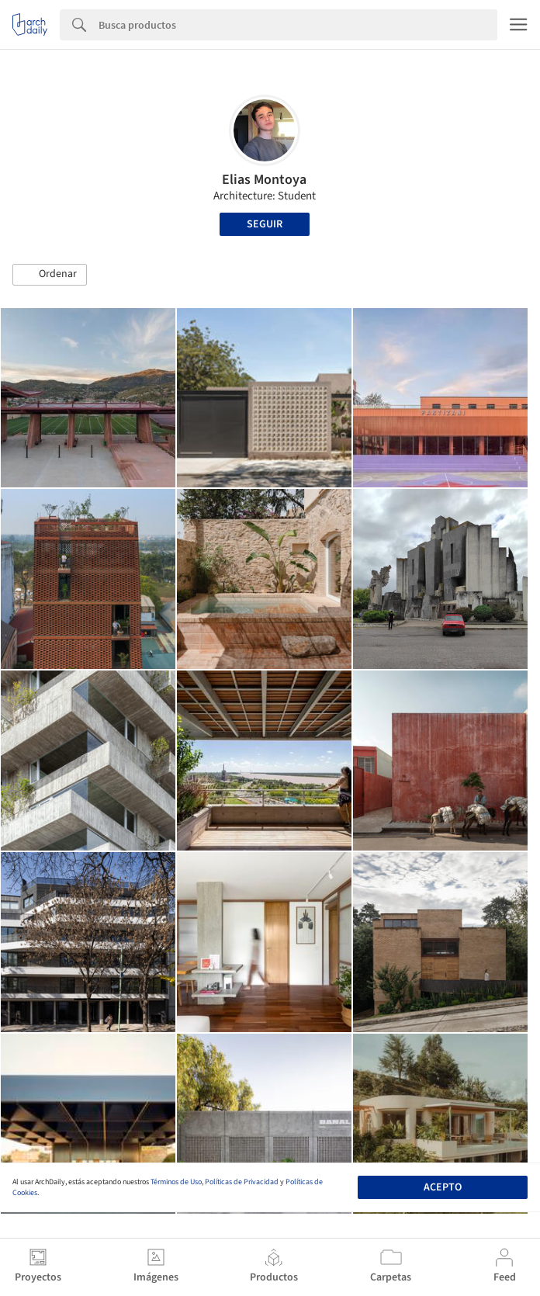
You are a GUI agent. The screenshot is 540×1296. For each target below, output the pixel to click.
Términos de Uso (176, 1181)
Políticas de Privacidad (242, 1181)
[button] (49, 275)
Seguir (264, 224)
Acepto (443, 1187)
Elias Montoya (264, 179)
